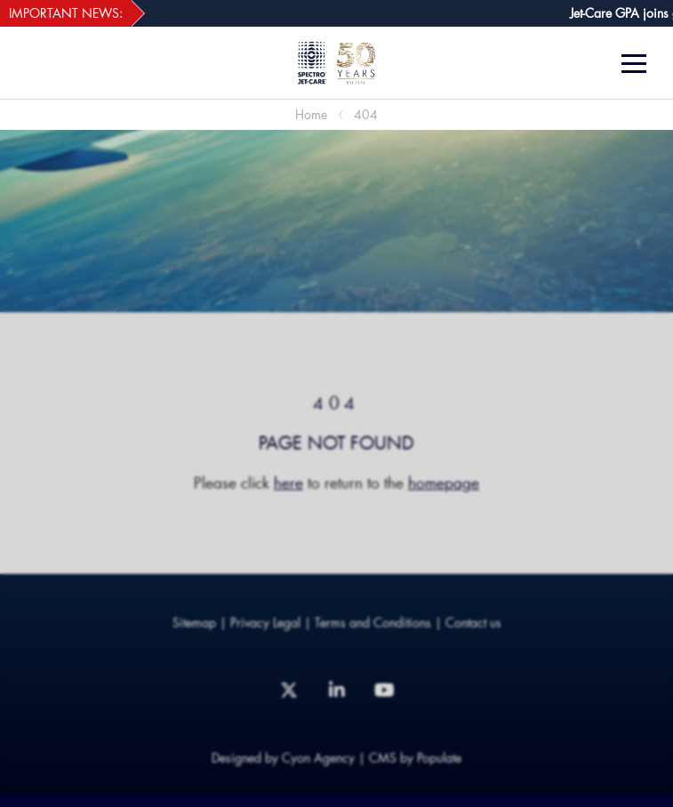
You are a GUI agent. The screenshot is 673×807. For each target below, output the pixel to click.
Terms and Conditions (373, 622)
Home (311, 114)
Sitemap (194, 622)
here (288, 482)
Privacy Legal (265, 622)
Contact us (473, 622)
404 (366, 114)
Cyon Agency (318, 757)
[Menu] (640, 63)
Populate (439, 757)
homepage (443, 482)
